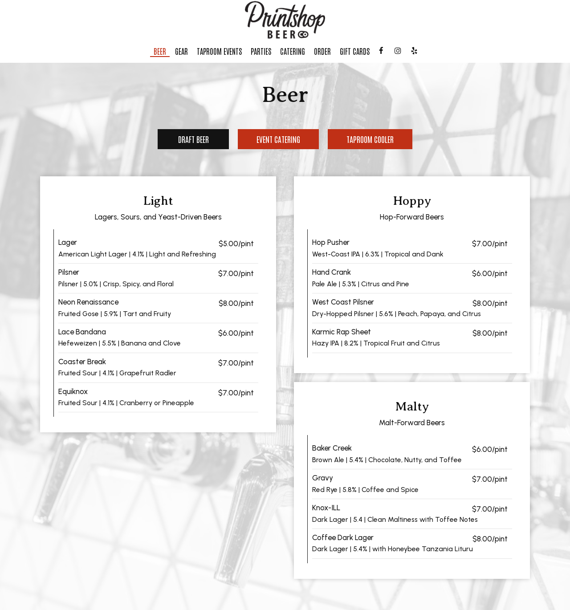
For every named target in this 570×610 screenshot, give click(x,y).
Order (322, 51)
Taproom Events (219, 51)
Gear (181, 51)
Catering (292, 51)
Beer (160, 51)
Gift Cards (355, 51)
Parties (261, 51)
